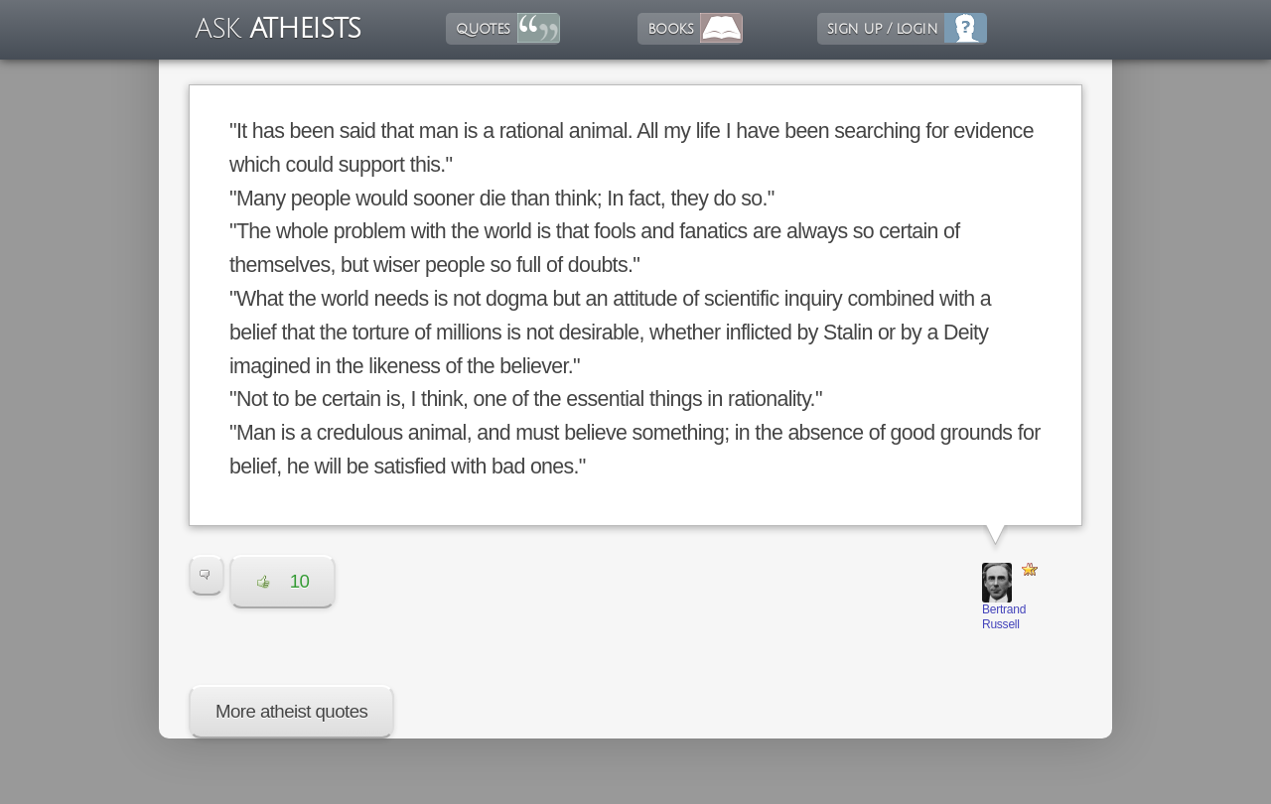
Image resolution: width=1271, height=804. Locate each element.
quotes (482, 29)
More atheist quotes (291, 711)
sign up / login (882, 29)
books (670, 29)
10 (283, 581)
